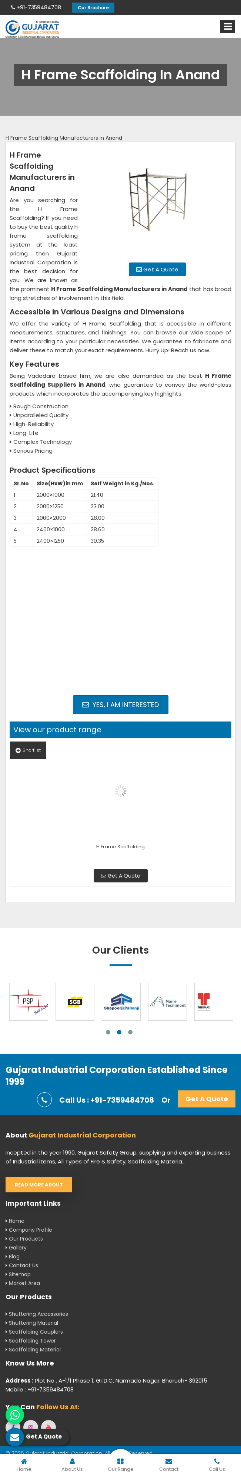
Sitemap (18, 1274)
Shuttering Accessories (37, 1314)
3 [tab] (130, 1032)
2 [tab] (119, 1032)
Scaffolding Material (33, 1349)
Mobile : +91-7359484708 (40, 1389)
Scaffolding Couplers (34, 1331)
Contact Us (22, 1265)
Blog (13, 1256)
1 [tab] (108, 1032)
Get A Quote (157, 269)
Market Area (23, 1283)
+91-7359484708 (36, 7)
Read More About (39, 1184)
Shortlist (28, 750)
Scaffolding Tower (31, 1340)
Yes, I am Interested (120, 704)
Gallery (16, 1247)
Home (15, 1221)
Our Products (24, 1238)
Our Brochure (93, 7)
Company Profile (29, 1230)
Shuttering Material (32, 1323)
